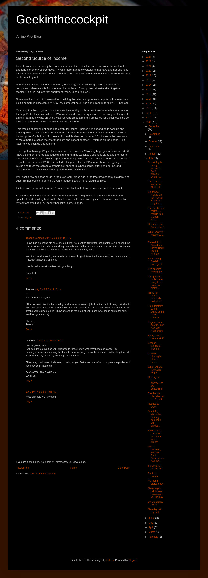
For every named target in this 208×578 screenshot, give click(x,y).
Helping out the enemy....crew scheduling (155, 383)
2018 (149, 80)
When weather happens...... (156, 234)
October (153, 141)
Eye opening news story (155, 270)
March (152, 532)
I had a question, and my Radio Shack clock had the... (156, 453)
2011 (149, 113)
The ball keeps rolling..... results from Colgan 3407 (156, 214)
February (154, 536)
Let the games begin (155, 503)
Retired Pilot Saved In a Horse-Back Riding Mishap (156, 248)
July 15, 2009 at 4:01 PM (48, 289)
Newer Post (23, 467)
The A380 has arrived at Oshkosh (155, 184)
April (151, 527)
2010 (149, 117)
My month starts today (155, 482)
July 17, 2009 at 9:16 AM (43, 392)
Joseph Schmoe (35, 238)
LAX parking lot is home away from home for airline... (155, 282)
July (151, 158)
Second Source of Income (154, 346)
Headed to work (153, 405)
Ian (27, 392)
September (154, 146)
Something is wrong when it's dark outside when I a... (155, 169)
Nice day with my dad (155, 511)
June (151, 518)
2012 (149, 108)
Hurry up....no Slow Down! (156, 226)
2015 (149, 94)
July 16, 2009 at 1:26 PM (50, 340)
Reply (29, 278)
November (154, 134)
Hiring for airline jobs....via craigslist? (155, 297)
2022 (149, 61)
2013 (149, 103)
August (153, 153)
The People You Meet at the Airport (156, 396)
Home (73, 467)
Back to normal (153, 475)
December (154, 126)
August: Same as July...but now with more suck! (156, 326)
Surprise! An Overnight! (155, 467)
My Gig (28, 217)
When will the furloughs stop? (155, 369)
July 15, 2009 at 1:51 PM (58, 238)
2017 (149, 84)
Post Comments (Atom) (43, 473)
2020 (149, 70)
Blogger (133, 560)
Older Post (123, 467)
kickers (110, 560)
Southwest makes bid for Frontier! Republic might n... (155, 198)
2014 (149, 98)
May (151, 522)
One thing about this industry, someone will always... (154, 418)
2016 (149, 89)
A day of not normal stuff (155, 337)
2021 (149, 66)
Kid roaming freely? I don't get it (155, 261)
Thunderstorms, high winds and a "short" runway (156, 312)
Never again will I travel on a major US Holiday (155, 492)
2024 (149, 56)
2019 (149, 75)
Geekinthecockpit (62, 19)
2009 (149, 122)
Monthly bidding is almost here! (154, 358)
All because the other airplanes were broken (154, 436)
